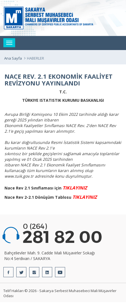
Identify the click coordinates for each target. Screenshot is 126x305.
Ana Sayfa (13, 58)
